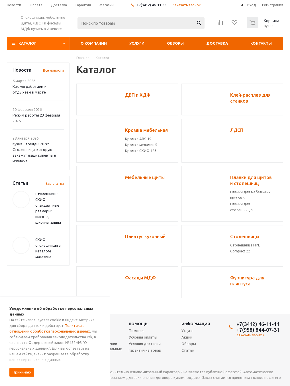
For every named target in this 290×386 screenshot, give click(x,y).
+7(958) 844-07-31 (257, 330)
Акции (186, 337)
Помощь (138, 324)
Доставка (217, 43)
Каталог (27, 43)
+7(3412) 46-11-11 (151, 5)
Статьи (187, 350)
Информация (195, 324)
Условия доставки (145, 344)
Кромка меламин (141, 145)
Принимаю (22, 372)
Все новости (53, 70)
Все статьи (55, 183)
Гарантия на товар (145, 350)
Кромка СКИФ (140, 151)
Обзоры (175, 43)
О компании (94, 43)
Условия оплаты (143, 337)
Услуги (136, 43)
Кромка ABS (138, 139)
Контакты (261, 43)
